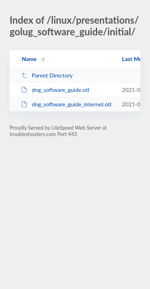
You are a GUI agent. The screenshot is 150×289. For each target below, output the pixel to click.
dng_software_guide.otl (55, 89)
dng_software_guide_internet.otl (66, 104)
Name (29, 58)
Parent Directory (47, 75)
